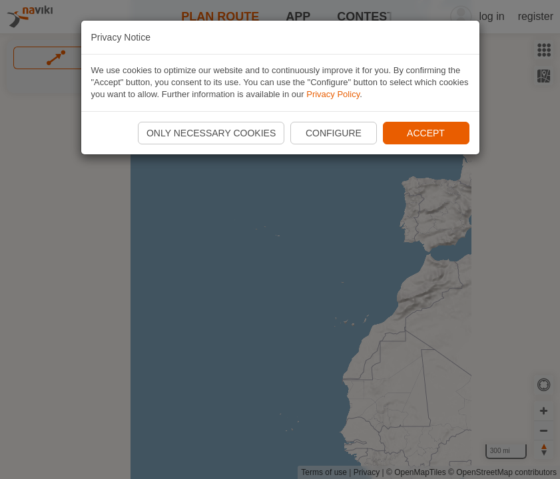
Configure (334, 133)
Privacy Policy (333, 94)
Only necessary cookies (211, 133)
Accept (426, 133)
